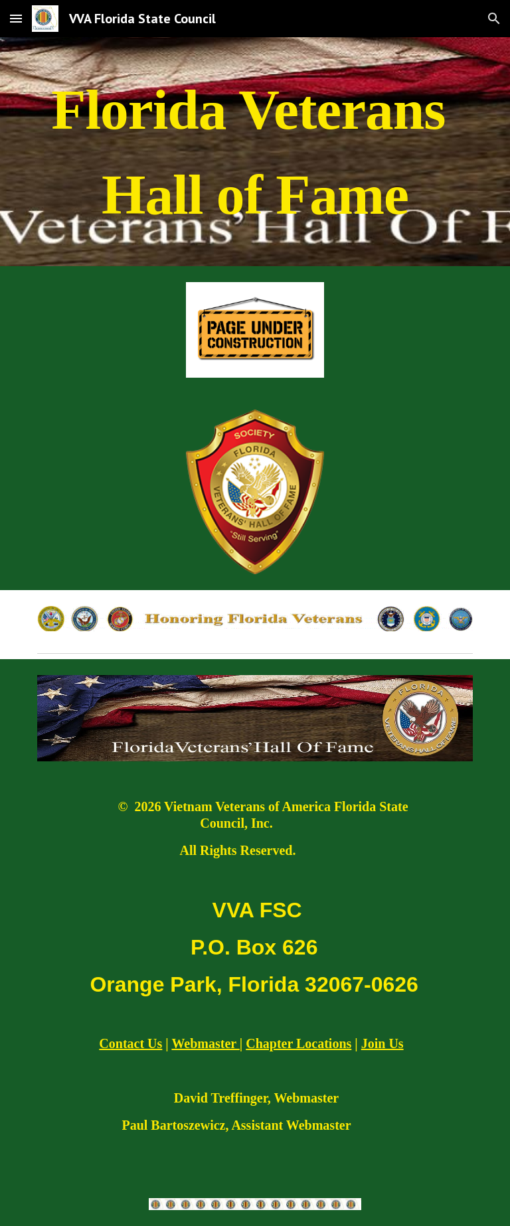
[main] (254, 151)
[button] (16, 18)
